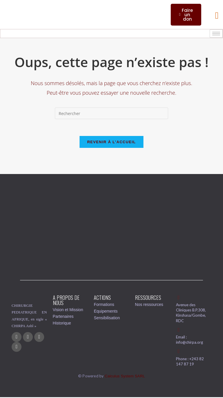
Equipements (106, 311)
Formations (104, 305)
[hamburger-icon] (216, 33)
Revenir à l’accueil (111, 142)
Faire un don (186, 14)
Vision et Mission (68, 310)
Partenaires (63, 317)
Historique (62, 323)
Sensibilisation (107, 318)
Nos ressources (149, 305)
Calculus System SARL (125, 377)
